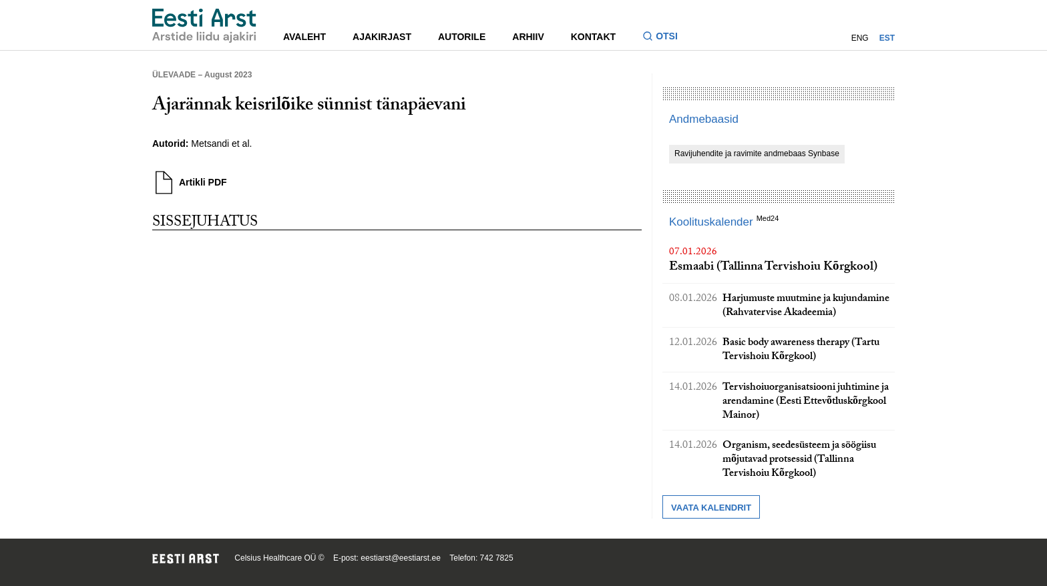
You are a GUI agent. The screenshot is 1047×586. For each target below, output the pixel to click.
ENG (860, 38)
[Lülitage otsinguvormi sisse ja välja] (665, 37)
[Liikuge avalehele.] (204, 25)
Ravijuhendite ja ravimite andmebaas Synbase (756, 153)
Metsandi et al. (221, 143)
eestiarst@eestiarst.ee (401, 558)
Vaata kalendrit (711, 508)
